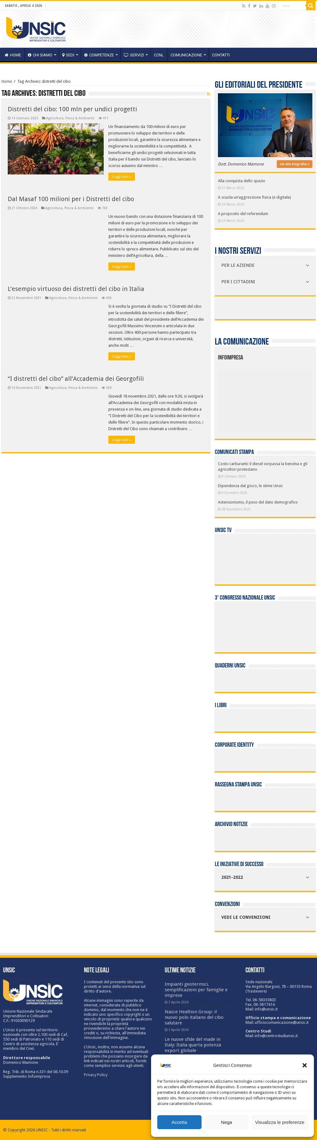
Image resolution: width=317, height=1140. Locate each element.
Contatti (221, 55)
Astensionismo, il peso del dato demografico (258, 502)
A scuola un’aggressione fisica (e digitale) (254, 197)
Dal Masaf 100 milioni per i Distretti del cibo (71, 199)
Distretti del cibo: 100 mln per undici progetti (72, 109)
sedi (68, 55)
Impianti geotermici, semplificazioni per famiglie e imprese (196, 989)
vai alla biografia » (294, 164)
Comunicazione (186, 55)
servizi (134, 55)
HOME (13, 55)
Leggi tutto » (121, 176)
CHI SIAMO (40, 55)
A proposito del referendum (243, 213)
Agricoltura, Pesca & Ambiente (70, 118)
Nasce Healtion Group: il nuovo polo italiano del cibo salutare (194, 1017)
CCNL (159, 55)
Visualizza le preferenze (279, 1122)
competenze (99, 55)
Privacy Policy (95, 1074)
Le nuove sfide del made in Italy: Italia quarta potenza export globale (193, 1045)
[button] (305, 1065)
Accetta (179, 1122)
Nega (226, 1122)
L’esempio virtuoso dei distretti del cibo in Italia (76, 289)
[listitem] (284, 398)
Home (7, 81)
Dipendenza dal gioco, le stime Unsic (250, 485)
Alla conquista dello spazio (241, 180)
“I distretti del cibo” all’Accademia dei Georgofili (76, 378)
